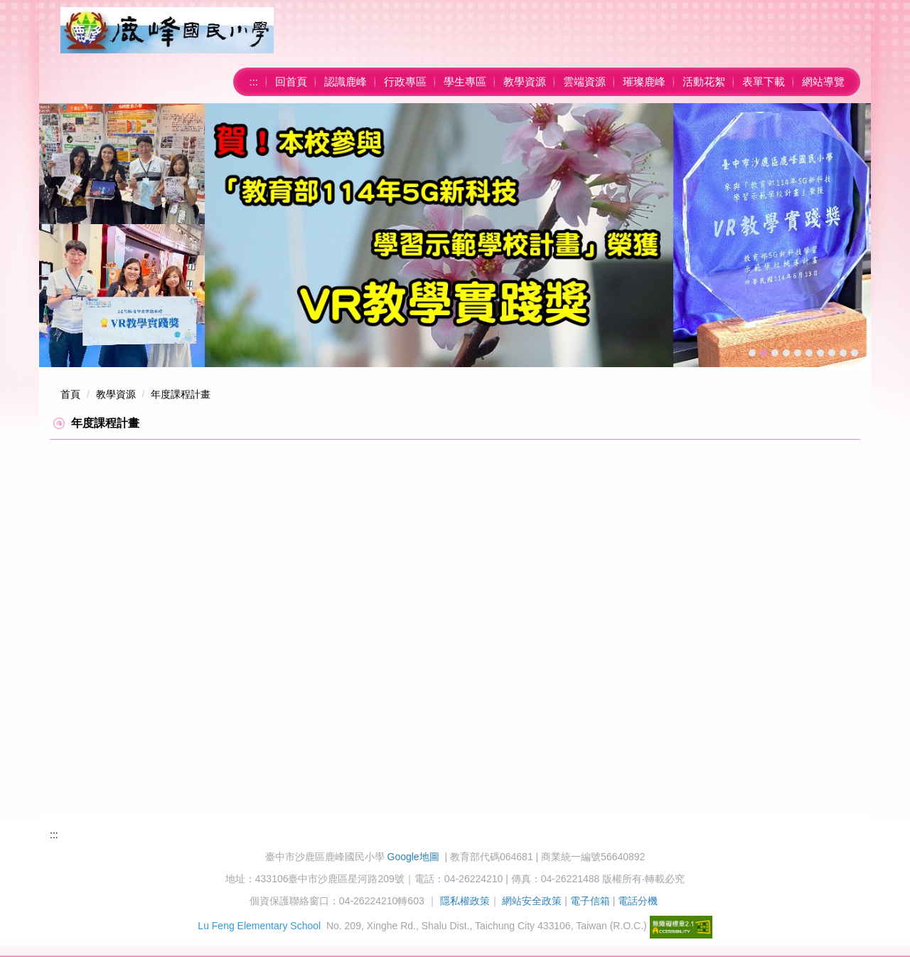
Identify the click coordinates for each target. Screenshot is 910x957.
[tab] (752, 353)
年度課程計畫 (180, 394)
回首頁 (291, 81)
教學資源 (524, 81)
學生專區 (465, 81)
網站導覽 (823, 81)
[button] (57, 235)
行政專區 (405, 81)
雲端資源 (584, 81)
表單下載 (763, 81)
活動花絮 (703, 81)
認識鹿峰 (345, 81)
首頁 (70, 394)
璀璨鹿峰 (644, 81)
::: (253, 81)
